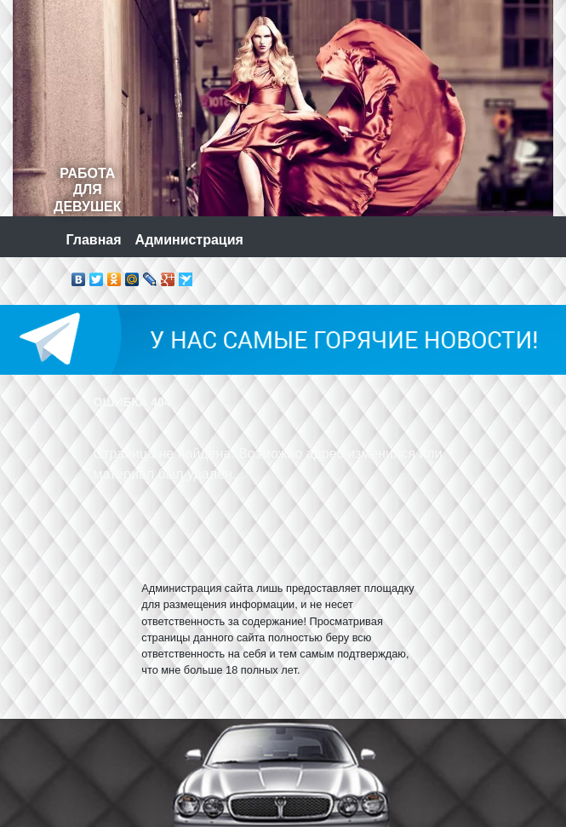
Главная (94, 240)
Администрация (189, 240)
